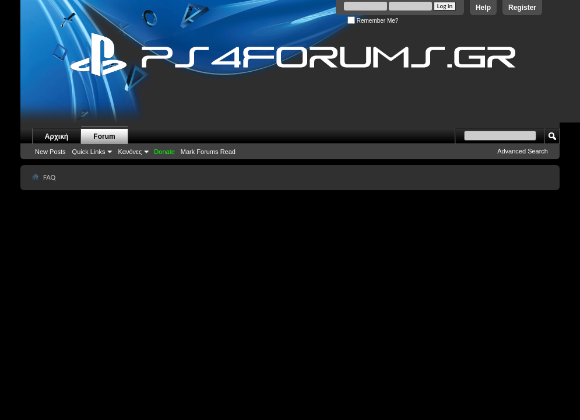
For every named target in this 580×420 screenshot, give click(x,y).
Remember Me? (372, 21)
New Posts (50, 151)
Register (522, 8)
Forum (104, 136)
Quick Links (89, 151)
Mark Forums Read (208, 151)
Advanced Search (522, 151)
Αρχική (56, 136)
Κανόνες (130, 151)
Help (483, 8)
